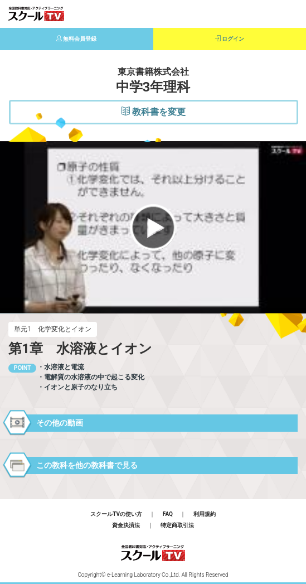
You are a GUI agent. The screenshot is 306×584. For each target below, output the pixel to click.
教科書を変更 (154, 112)
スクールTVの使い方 (116, 514)
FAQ (168, 514)
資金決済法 (126, 525)
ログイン (230, 39)
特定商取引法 (177, 525)
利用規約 (204, 514)
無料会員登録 (76, 39)
